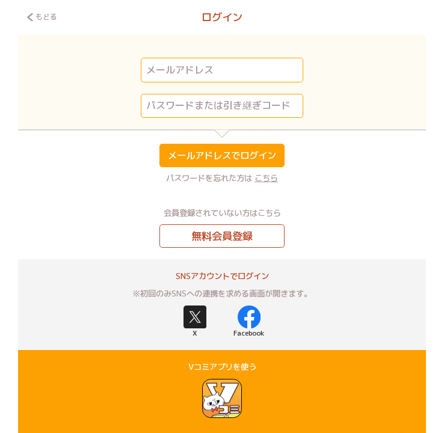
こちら (266, 178)
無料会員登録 (222, 236)
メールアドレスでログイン (222, 155)
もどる (42, 17)
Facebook (249, 322)
